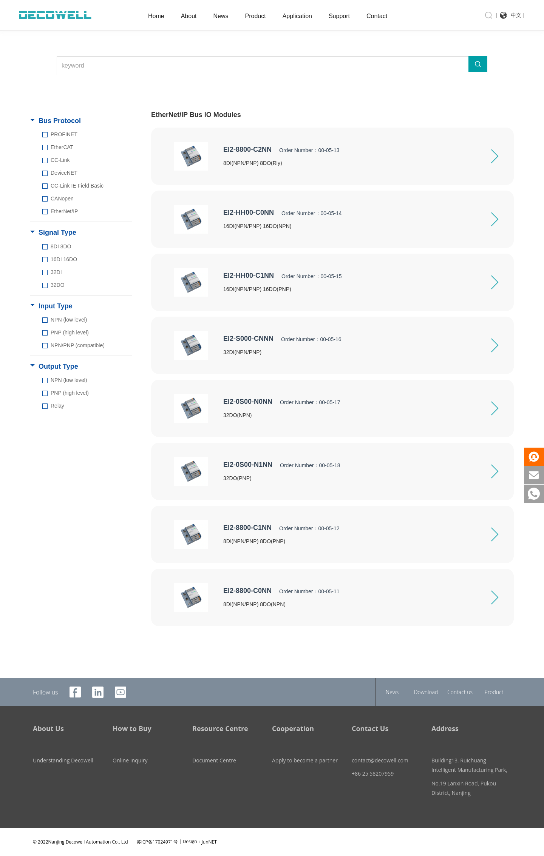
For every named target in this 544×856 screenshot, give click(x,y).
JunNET (209, 832)
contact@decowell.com (380, 750)
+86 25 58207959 (373, 764)
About (189, 16)
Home (156, 16)
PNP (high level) (70, 332)
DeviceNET (64, 173)
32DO (58, 285)
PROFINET (64, 134)
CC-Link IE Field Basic (77, 186)
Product (255, 16)
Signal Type (57, 232)
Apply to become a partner (305, 750)
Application (297, 16)
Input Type (56, 306)
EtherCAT (62, 147)
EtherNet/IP (64, 211)
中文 (516, 15)
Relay (57, 406)
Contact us (460, 692)
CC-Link (60, 160)
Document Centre (214, 750)
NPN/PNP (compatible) (78, 345)
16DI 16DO (64, 259)
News (221, 16)
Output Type (58, 366)
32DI (56, 272)
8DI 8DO (61, 246)
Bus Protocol (60, 121)
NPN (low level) (69, 320)
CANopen (62, 199)
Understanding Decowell (63, 750)
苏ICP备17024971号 (157, 832)
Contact (376, 16)
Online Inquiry (130, 750)
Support (339, 16)
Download (426, 692)
